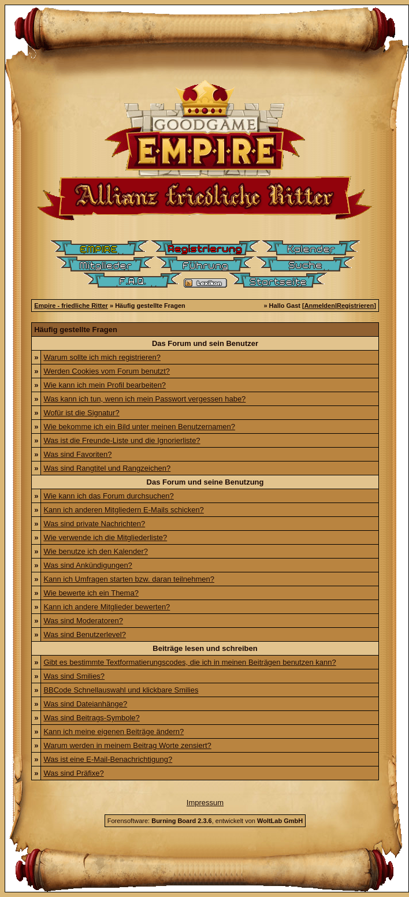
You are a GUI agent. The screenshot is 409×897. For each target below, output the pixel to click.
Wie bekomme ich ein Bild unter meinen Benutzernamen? (139, 426)
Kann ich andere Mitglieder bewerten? (106, 606)
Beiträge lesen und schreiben (205, 648)
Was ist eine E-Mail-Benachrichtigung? (107, 759)
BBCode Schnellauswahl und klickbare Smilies (120, 690)
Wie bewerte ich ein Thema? (91, 593)
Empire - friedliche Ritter (71, 305)
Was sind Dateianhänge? (85, 703)
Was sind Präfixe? (73, 773)
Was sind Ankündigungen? (87, 565)
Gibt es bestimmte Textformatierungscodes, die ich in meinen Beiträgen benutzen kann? (189, 662)
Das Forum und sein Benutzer (205, 343)
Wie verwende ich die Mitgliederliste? (105, 537)
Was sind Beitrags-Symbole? (91, 717)
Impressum (205, 802)
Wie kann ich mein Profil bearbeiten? (104, 385)
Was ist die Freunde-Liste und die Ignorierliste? (121, 440)
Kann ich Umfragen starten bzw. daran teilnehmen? (128, 579)
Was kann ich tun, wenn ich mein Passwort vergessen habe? (144, 398)
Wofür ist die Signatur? (81, 412)
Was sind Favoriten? (77, 454)
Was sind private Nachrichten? (94, 523)
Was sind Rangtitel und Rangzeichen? (106, 468)
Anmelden (319, 305)
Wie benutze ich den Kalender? (95, 551)
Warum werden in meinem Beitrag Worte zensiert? (127, 745)
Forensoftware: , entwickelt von (205, 820)
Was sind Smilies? (74, 676)
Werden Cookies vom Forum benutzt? (106, 371)
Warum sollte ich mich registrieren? (102, 357)
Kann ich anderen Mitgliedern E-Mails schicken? (123, 509)
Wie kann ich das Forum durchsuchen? (108, 496)
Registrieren (355, 305)
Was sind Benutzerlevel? (84, 634)
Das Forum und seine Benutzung (205, 482)
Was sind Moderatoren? (83, 620)
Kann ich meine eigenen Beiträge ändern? (113, 731)
